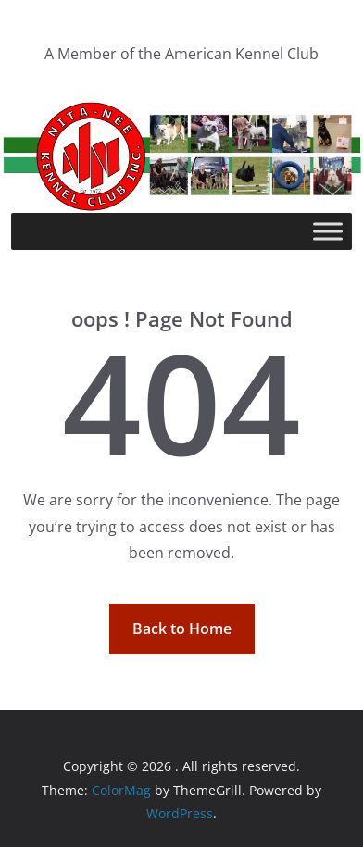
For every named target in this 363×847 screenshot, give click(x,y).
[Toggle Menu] (328, 232)
